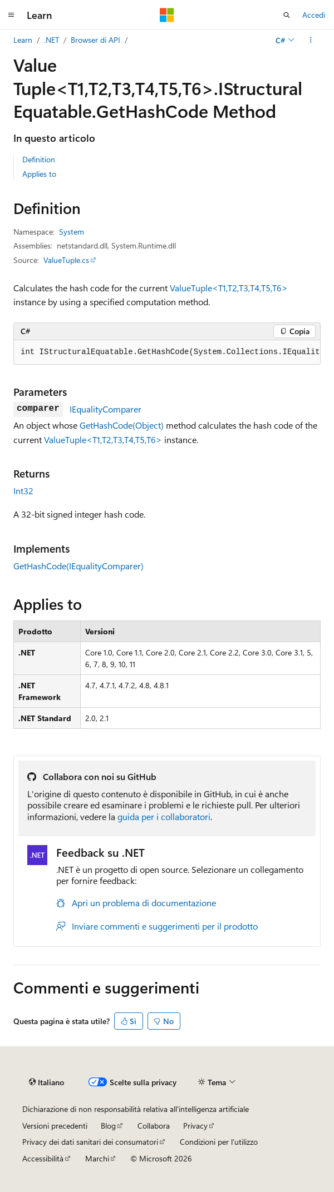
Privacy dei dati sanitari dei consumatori (90, 1141)
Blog (108, 1125)
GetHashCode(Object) (122, 425)
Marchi (97, 1158)
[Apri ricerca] (287, 15)
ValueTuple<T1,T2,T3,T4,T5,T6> (229, 288)
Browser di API (95, 39)
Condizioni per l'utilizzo (219, 1141)
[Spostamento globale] (11, 15)
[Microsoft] (167, 15)
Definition (38, 159)
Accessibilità (42, 1158)
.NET (51, 39)
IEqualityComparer (105, 409)
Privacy (195, 1125)
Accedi (313, 14)
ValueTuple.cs (66, 260)
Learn (22, 39)
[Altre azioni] (311, 40)
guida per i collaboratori (163, 816)
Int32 (23, 490)
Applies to (39, 173)
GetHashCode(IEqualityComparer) (78, 566)
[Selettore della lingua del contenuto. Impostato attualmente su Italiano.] (46, 1082)
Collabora (153, 1125)
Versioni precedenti (54, 1125)
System (71, 231)
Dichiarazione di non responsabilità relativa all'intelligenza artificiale (135, 1109)
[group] (167, 352)
